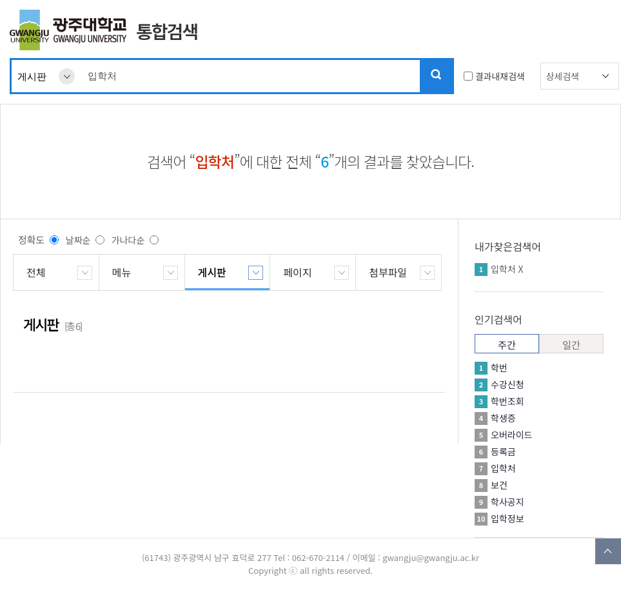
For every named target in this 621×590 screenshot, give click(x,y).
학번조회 (507, 401)
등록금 (503, 451)
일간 (571, 344)
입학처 (503, 269)
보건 (499, 485)
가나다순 (128, 239)
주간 (507, 344)
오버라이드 (511, 434)
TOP (608, 551)
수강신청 (507, 384)
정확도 (31, 239)
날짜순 (78, 239)
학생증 (503, 418)
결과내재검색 (500, 76)
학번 (499, 367)
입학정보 (507, 518)
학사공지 (507, 501)
